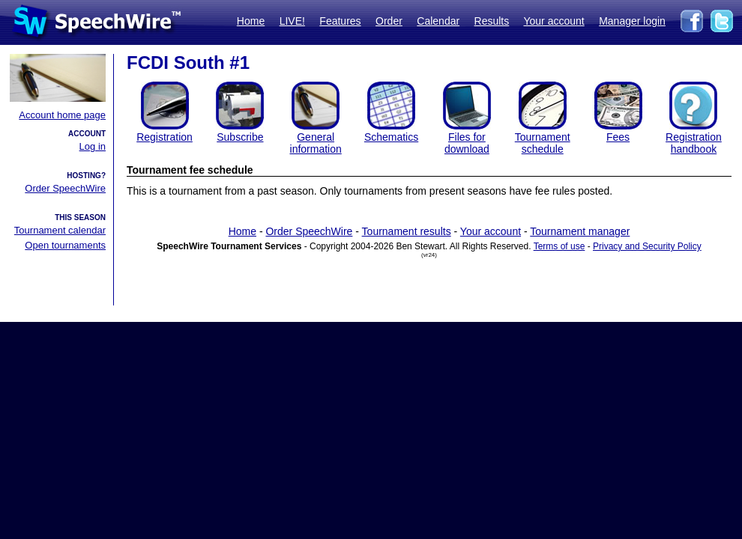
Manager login (632, 21)
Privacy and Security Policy (647, 246)
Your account (553, 21)
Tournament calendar (60, 230)
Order (388, 21)
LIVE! (292, 21)
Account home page (62, 115)
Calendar (438, 21)
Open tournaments (65, 245)
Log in (92, 146)
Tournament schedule (542, 143)
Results (492, 21)
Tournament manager (580, 231)
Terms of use (559, 246)
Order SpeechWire (65, 188)
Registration (164, 137)
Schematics (391, 137)
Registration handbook (694, 143)
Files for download (466, 143)
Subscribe (240, 137)
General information (316, 143)
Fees (618, 137)
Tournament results (406, 231)
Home (251, 21)
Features (340, 21)
